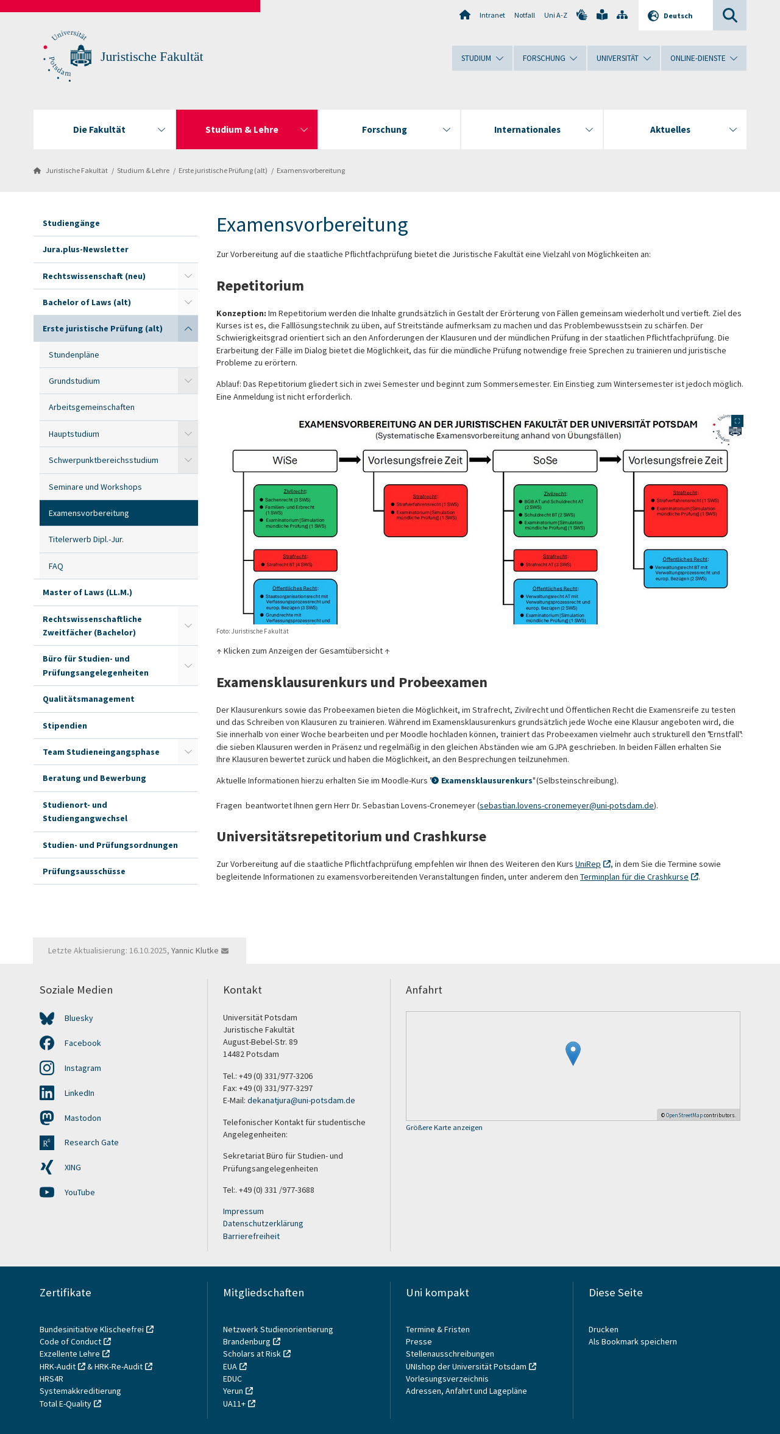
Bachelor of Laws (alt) (87, 302)
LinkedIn (79, 1092)
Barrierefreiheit (251, 1236)
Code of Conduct (70, 1341)
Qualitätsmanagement (89, 698)
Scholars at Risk (252, 1353)
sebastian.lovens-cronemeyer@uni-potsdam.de (567, 805)
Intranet (492, 14)
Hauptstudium (74, 433)
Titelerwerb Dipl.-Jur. (86, 539)
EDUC (232, 1378)
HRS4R (51, 1378)
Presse (420, 1341)
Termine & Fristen (439, 1329)
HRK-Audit (58, 1366)
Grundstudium (74, 380)
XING (73, 1167)
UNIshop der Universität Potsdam (466, 1366)
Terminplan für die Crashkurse (634, 876)
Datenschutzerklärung (263, 1223)
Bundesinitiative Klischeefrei (92, 1329)
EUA (230, 1366)
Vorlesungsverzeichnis (448, 1378)
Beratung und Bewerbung (94, 777)
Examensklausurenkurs (487, 780)
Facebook (83, 1042)
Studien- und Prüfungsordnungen (110, 844)
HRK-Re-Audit (118, 1366)
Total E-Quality (65, 1403)
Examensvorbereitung (311, 170)
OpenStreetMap (684, 1115)
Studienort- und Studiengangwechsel (85, 811)
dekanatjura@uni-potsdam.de (301, 1100)
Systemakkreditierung (80, 1390)
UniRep (588, 863)
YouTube (80, 1192)
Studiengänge (71, 222)
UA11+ (234, 1403)
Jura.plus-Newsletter (86, 249)
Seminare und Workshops (95, 486)
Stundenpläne (74, 354)
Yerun (233, 1390)
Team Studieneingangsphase (101, 751)
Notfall (524, 14)
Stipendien (65, 725)
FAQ (56, 565)
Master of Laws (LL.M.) (87, 592)
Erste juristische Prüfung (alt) (223, 170)
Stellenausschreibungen (450, 1353)
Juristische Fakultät (152, 56)
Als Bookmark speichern (633, 1341)
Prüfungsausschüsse (84, 871)
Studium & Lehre (143, 170)
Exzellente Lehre (70, 1353)
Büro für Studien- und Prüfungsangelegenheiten (96, 665)
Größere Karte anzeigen (444, 1128)
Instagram (83, 1067)
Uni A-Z (555, 14)
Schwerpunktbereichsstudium (103, 459)
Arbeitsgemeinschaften (92, 406)
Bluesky (79, 1017)
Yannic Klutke (195, 950)
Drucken (604, 1329)
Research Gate (92, 1142)
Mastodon (83, 1117)
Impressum (243, 1211)
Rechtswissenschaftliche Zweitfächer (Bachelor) (92, 625)
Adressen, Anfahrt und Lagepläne (466, 1390)
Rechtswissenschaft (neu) (94, 275)
